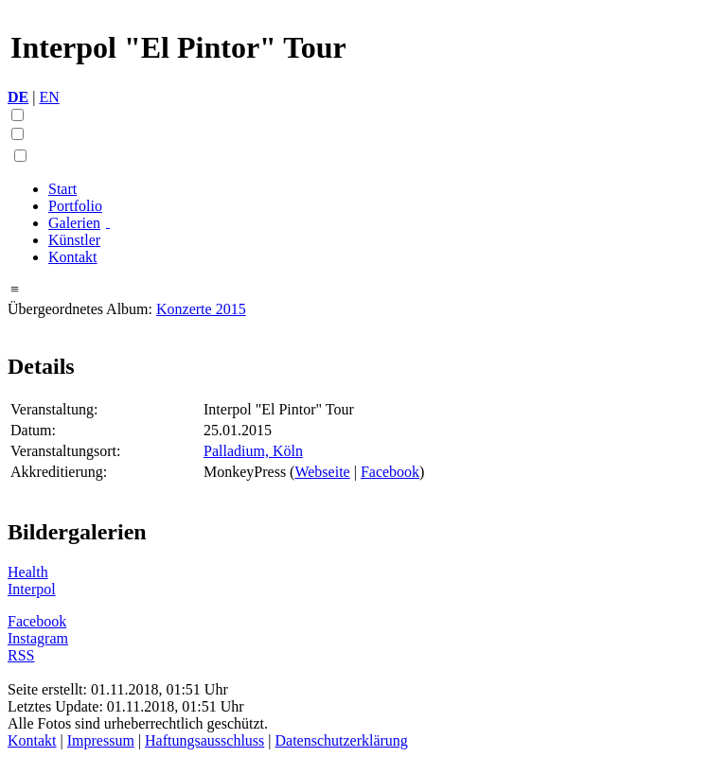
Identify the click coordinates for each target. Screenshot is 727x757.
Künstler (74, 240)
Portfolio (75, 206)
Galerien (74, 223)
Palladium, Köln (253, 451)
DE (18, 97)
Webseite (321, 472)
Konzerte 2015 (201, 309)
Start (62, 189)
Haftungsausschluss (204, 740)
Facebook (390, 472)
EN (49, 97)
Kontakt (73, 257)
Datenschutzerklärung (341, 740)
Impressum (100, 740)
